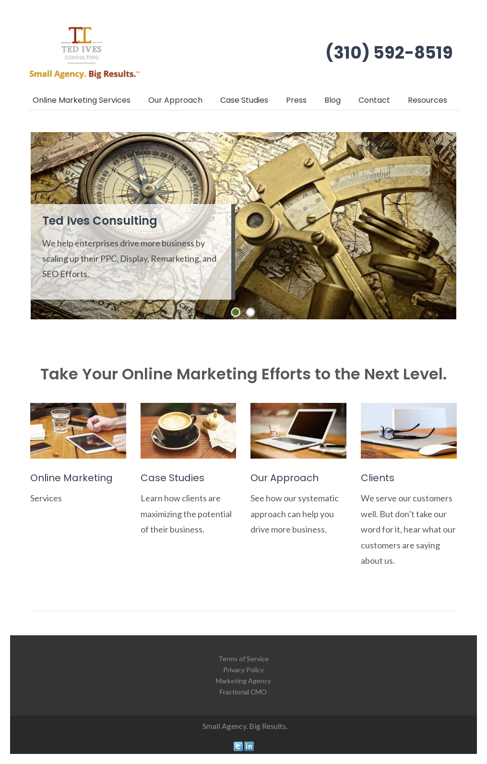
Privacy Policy (243, 670)
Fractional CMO (243, 692)
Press (296, 100)
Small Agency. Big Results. (244, 725)
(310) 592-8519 (389, 52)
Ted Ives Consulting (99, 221)
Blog (332, 100)
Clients (377, 478)
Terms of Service (243, 659)
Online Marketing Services (82, 100)
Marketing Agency (243, 681)
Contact (374, 100)
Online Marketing (71, 478)
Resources (427, 100)
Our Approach (175, 100)
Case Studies (244, 100)
